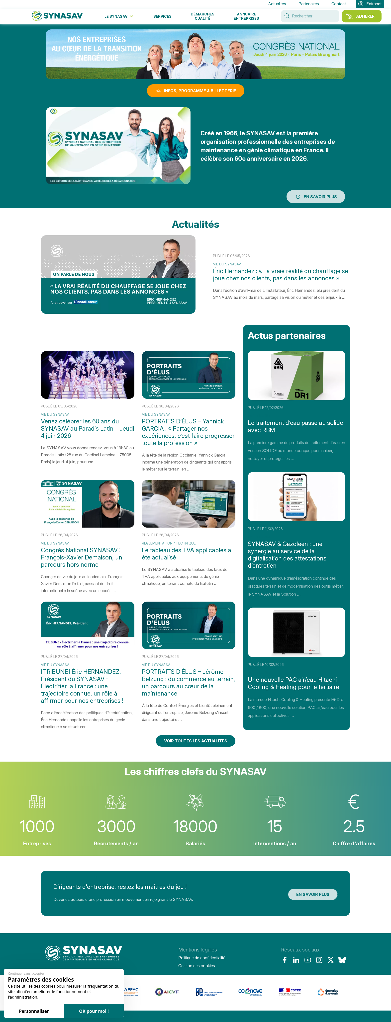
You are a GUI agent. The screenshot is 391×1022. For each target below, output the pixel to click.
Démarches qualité (202, 16)
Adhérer (365, 16)
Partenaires (308, 3)
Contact (338, 3)
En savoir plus (316, 196)
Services (162, 16)
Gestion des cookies (196, 965)
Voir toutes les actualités (195, 740)
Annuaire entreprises (246, 16)
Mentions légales (197, 950)
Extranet (370, 4)
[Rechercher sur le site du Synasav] (287, 16)
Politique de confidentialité (201, 957)
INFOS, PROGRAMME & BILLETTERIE (195, 90)
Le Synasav (119, 16)
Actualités (277, 3)
